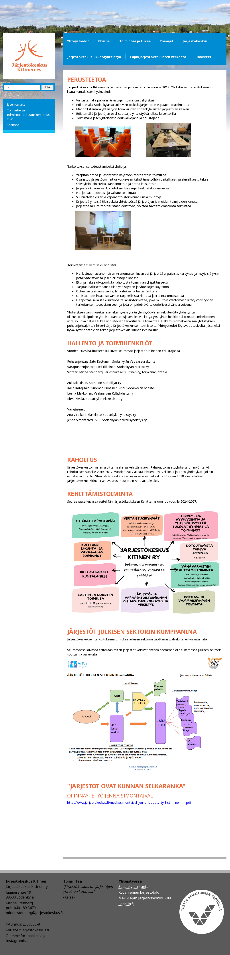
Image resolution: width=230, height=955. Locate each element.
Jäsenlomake (16, 104)
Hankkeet (203, 56)
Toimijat (166, 41)
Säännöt (13, 125)
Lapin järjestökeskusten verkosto (158, 56)
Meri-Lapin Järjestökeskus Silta (144, 898)
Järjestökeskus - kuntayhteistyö (94, 56)
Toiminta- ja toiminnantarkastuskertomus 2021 (28, 114)
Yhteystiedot (78, 41)
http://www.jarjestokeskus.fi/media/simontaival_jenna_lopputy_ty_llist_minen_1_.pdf (129, 802)
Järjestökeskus (195, 41)
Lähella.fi (126, 903)
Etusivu (104, 41)
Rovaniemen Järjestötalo (138, 892)
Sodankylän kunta (133, 886)
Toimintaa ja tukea (135, 41)
